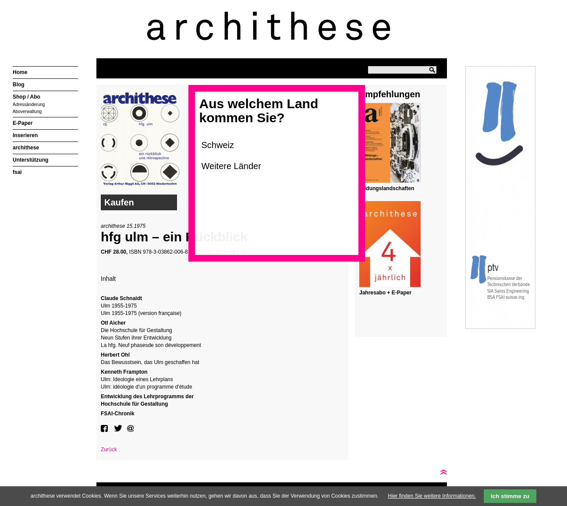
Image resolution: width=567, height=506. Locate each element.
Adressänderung (29, 104)
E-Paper (22, 123)
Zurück (109, 449)
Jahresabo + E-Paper (385, 293)
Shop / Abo (26, 97)
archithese (26, 148)
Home (20, 72)
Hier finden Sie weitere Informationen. (432, 496)
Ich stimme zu (510, 496)
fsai (17, 172)
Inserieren (25, 135)
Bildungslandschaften (386, 188)
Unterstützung (30, 160)
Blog (19, 84)
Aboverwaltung (27, 111)
